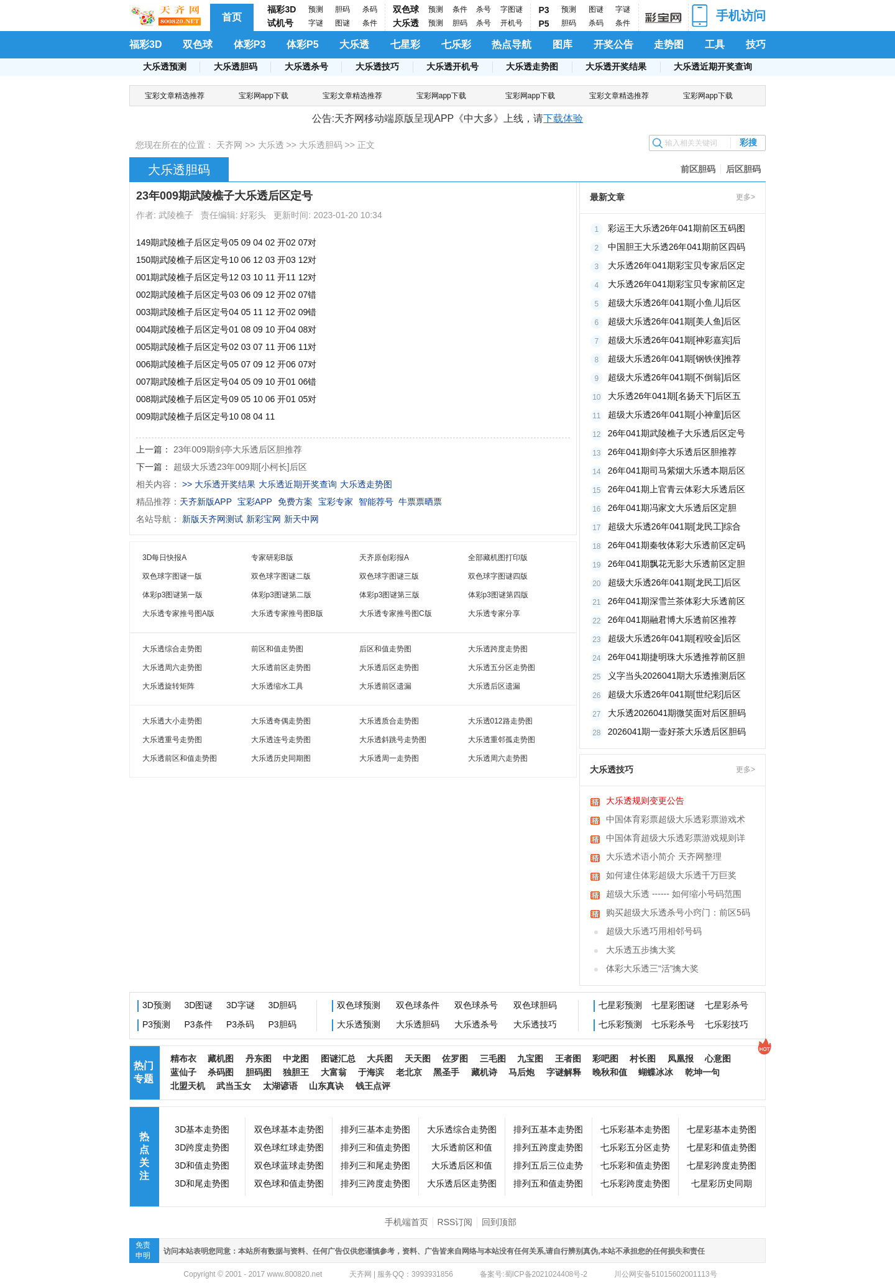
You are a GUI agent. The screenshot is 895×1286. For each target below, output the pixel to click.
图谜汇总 (338, 1058)
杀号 (483, 9)
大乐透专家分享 (494, 613)
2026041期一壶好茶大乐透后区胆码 (677, 732)
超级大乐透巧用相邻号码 (654, 931)
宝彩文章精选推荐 (174, 95)
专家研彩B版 (272, 557)
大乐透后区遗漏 (494, 686)
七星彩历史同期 (721, 1183)
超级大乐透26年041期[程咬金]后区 (674, 638)
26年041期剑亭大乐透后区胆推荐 (672, 452)
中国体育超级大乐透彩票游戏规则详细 (675, 839)
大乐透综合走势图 (172, 649)
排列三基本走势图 (375, 1129)
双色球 (406, 9)
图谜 (342, 23)
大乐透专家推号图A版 (178, 613)
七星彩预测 (620, 1005)
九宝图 (530, 1058)
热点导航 (511, 44)
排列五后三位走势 (548, 1165)
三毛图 (493, 1058)
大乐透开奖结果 (615, 66)
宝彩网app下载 (263, 95)
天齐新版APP (206, 502)
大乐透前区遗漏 (385, 686)
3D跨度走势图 (202, 1147)
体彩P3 (250, 44)
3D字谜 (240, 1005)
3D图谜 (199, 1005)
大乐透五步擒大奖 (641, 950)
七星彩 (405, 44)
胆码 (342, 9)
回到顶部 (499, 1222)
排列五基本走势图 (548, 1129)
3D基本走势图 (202, 1129)
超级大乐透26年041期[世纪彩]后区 (674, 694)
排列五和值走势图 (548, 1183)
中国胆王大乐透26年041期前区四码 (676, 247)
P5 (544, 24)
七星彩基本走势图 (721, 1129)
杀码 (369, 9)
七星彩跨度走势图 (721, 1165)
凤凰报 (681, 1058)
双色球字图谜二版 (281, 576)
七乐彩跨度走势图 (635, 1183)
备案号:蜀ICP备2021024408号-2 (533, 1274)
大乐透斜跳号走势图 (392, 739)
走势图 (669, 44)
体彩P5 (303, 44)
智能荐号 (376, 502)
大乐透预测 (164, 66)
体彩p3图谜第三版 (389, 594)
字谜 (315, 23)
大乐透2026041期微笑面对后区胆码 (677, 713)
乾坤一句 (702, 1072)
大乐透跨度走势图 (498, 649)
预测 (315, 9)
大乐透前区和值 (461, 1147)
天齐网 (229, 145)
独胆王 (296, 1072)
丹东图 (259, 1058)
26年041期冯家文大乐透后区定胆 (672, 508)
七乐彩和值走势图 (635, 1165)
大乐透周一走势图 (389, 758)
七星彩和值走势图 (721, 1147)
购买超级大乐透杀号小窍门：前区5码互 (678, 913)
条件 (369, 23)
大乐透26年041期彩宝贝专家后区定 (676, 265)
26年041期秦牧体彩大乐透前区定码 (676, 545)
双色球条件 (417, 1005)
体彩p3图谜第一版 (172, 594)
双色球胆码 (535, 1005)
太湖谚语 (280, 1086)
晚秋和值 (609, 1072)
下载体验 (563, 118)
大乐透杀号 (306, 66)
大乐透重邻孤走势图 (501, 739)
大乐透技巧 (377, 66)
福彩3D (281, 9)
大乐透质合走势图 (389, 721)
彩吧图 (605, 1058)
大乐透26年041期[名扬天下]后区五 (674, 396)
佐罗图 (455, 1058)
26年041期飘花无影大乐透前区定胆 (676, 564)
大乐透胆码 (235, 66)
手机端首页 (406, 1222)
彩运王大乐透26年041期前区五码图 (676, 228)
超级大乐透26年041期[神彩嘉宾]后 (674, 340)
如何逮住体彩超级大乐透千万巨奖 (671, 875)
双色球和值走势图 (289, 1183)
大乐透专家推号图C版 (395, 613)
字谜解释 (563, 1072)
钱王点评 (373, 1086)
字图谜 (511, 9)
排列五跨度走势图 (548, 1147)
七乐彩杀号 (673, 1024)
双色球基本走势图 (289, 1129)
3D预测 (156, 1005)
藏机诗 (484, 1072)
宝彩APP (254, 502)
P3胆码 (282, 1024)
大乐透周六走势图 (172, 667)
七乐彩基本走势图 (635, 1129)
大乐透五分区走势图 (501, 667)
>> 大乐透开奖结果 (218, 484)
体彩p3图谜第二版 (281, 594)
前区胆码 (698, 169)
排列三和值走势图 (375, 1147)
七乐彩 (456, 44)
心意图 (718, 1058)
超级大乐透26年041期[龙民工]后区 (674, 582)
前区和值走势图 (277, 649)
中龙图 (296, 1058)
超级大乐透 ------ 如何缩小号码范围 (673, 894)
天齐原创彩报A (384, 557)
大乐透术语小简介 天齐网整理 (664, 856)
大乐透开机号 (452, 66)
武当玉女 (233, 1086)
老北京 (409, 1072)
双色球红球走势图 (289, 1147)
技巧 (756, 44)
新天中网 (301, 519)
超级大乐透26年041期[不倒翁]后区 (674, 377)
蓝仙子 (183, 1072)
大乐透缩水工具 (277, 686)
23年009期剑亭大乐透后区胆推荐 (237, 449)
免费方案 (295, 502)
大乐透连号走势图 (281, 739)
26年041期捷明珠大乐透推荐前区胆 (676, 657)
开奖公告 (613, 44)
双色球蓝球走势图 (289, 1165)
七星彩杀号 (726, 1005)
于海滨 (371, 1072)
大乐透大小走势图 (172, 721)
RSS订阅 (455, 1222)
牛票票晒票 (420, 502)
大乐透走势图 (532, 66)
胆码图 (259, 1072)
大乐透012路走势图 (500, 721)
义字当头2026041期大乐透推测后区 (677, 676)
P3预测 (156, 1024)
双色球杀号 (476, 1005)
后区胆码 (743, 169)
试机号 (280, 23)
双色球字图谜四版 (498, 576)
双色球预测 (358, 1005)
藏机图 (221, 1058)
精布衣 (183, 1058)
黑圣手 (446, 1072)
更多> (745, 197)
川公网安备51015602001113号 (664, 1274)
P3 (544, 10)
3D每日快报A (164, 557)
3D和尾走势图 (202, 1183)
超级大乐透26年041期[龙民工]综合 (674, 526)
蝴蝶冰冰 (655, 1072)
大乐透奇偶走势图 (281, 721)
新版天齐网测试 (212, 519)
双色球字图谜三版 (389, 576)
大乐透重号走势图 (172, 739)
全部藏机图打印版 (498, 557)
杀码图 (221, 1072)
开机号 (511, 23)
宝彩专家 (335, 502)
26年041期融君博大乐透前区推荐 (672, 620)
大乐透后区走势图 (389, 667)
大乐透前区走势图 (281, 667)
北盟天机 (187, 1086)
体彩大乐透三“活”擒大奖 (652, 968)
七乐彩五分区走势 (635, 1147)
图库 (562, 44)
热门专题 (144, 1072)
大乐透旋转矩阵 (168, 686)
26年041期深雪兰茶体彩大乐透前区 (676, 601)
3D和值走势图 (202, 1165)
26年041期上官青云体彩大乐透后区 (676, 489)
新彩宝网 (263, 519)
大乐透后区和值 (461, 1165)
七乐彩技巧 (726, 1024)
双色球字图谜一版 (172, 576)
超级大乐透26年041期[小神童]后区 (674, 415)
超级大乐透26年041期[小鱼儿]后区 (674, 303)
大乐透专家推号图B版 (287, 613)
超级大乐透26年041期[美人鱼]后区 (674, 321)
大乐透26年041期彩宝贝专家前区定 (676, 284)
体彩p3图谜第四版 (498, 594)
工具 (715, 44)
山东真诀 (326, 1086)
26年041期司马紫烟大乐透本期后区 (676, 470)
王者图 (568, 1058)
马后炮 (521, 1072)
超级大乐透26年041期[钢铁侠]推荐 (674, 359)
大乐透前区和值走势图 (179, 758)
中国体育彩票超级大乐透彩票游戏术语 (675, 820)
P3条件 (199, 1024)
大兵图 (380, 1058)
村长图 (643, 1058)
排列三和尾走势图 (375, 1165)
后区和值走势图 (385, 649)
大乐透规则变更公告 (645, 801)
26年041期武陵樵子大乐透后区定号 (676, 433)
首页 (232, 17)
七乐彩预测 (620, 1024)
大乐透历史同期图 (281, 758)
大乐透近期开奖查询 (713, 66)
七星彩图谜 (673, 1005)
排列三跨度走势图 (375, 1183)
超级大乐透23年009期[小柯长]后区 (240, 467)
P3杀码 (240, 1024)
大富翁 (334, 1072)
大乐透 (406, 23)
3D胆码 (282, 1005)
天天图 (418, 1058)
